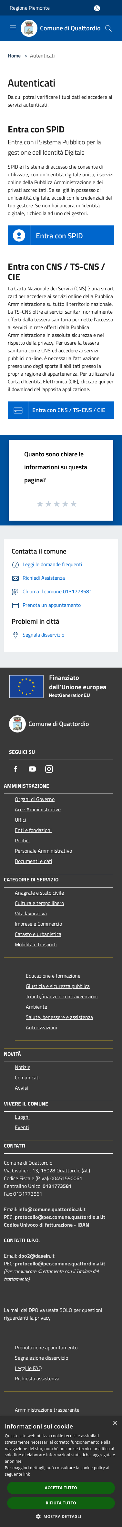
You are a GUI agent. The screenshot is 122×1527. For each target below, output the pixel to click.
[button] (61, 1516)
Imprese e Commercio (38, 924)
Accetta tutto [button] (61, 1488)
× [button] (114, 1423)
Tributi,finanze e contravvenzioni (62, 996)
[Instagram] (49, 769)
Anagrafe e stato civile (39, 893)
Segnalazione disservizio (41, 1358)
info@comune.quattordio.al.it (52, 1209)
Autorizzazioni (41, 1027)
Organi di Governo (35, 799)
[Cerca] (108, 28)
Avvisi (21, 1088)
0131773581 (57, 1186)
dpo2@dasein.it (36, 1256)
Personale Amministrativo (43, 851)
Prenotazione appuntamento (46, 1347)
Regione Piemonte (30, 8)
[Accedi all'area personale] (97, 8)
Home (14, 55)
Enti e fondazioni (33, 830)
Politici (22, 840)
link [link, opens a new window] (26, 1474)
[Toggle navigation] (13, 28)
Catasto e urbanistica (38, 934)
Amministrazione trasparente (47, 1410)
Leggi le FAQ (28, 1368)
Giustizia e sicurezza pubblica (58, 986)
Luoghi (22, 1117)
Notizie (22, 1067)
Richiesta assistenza (37, 1378)
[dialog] (61, 1471)
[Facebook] (15, 769)
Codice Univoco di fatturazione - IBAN (46, 1225)
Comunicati (27, 1077)
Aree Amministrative (38, 809)
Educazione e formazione (53, 976)
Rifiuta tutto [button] (61, 1503)
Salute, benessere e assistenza (59, 1017)
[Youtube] (32, 769)
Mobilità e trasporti (36, 944)
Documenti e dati (33, 861)
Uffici (20, 820)
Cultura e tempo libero (39, 903)
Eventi (22, 1127)
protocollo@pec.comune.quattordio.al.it (60, 1217)
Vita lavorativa (31, 913)
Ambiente (36, 1007)
